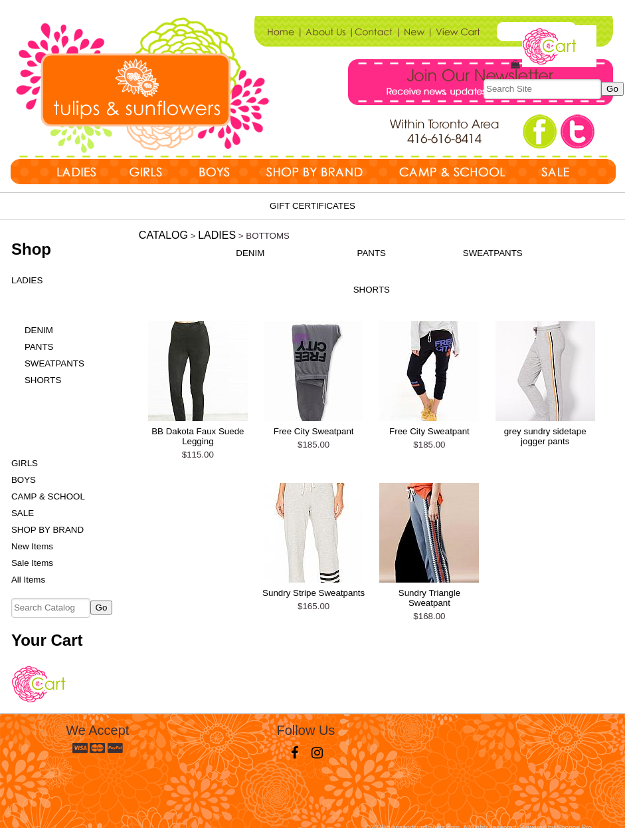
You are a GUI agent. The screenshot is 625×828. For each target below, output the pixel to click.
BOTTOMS (40, 314)
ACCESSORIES (50, 447)
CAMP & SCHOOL (48, 496)
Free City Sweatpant (314, 431)
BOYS (23, 480)
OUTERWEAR (46, 413)
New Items (32, 546)
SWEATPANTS (54, 363)
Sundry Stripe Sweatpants (313, 593)
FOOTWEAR (43, 430)
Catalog (163, 235)
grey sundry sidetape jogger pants (545, 436)
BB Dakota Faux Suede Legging (197, 436)
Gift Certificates (312, 206)
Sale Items (32, 563)
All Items (28, 580)
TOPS (30, 297)
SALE (22, 513)
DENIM (39, 330)
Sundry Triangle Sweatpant (429, 598)
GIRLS (24, 463)
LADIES (27, 280)
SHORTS (43, 380)
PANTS (39, 347)
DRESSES (39, 397)
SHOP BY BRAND (47, 530)
